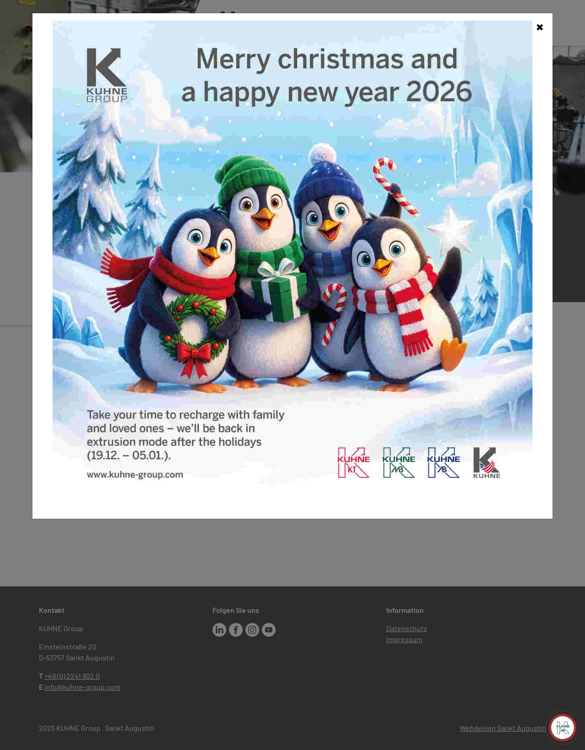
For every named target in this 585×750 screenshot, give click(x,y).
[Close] (539, 26)
